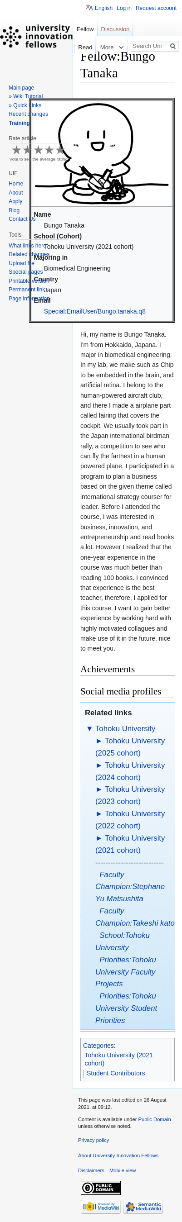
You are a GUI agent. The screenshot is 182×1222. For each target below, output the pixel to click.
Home (16, 184)
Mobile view (122, 1170)
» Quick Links (25, 105)
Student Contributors (116, 1073)
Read (73, 47)
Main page (21, 88)
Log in (124, 8)
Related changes (29, 254)
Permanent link (27, 289)
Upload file (21, 263)
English (104, 8)
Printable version (29, 281)
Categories (98, 1045)
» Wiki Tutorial (26, 96)
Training (19, 123)
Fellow (85, 29)
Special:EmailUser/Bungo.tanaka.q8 (95, 311)
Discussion (115, 29)
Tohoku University (125, 728)
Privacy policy (93, 1140)
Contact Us (22, 219)
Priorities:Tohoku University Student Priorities (126, 1008)
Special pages (26, 272)
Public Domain (154, 1119)
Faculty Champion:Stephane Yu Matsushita (130, 886)
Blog (14, 210)
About (16, 193)
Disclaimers (91, 1170)
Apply (15, 201)
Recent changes (28, 114)
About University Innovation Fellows (118, 1155)
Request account (156, 8)
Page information (29, 298)
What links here (27, 245)
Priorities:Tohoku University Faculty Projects (125, 972)
